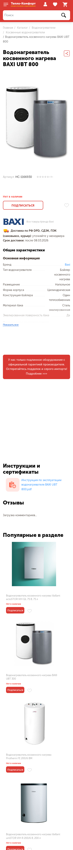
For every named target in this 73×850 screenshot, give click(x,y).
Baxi (67, 264)
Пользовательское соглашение (24, 840)
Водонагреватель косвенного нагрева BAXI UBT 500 (18, 772)
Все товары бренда (40, 222)
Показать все (10, 324)
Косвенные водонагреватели (25, 32)
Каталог (22, 27)
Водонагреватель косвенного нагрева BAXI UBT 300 (52, 599)
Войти (45, 4)
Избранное (55, 4)
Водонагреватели (43, 27)
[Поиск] (36, 15)
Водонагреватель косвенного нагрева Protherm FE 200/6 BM (19, 686)
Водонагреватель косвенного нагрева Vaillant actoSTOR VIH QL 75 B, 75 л (18, 601)
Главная (8, 27)
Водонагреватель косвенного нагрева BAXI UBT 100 (52, 772)
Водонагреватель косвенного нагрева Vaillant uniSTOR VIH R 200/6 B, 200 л (53, 687)
